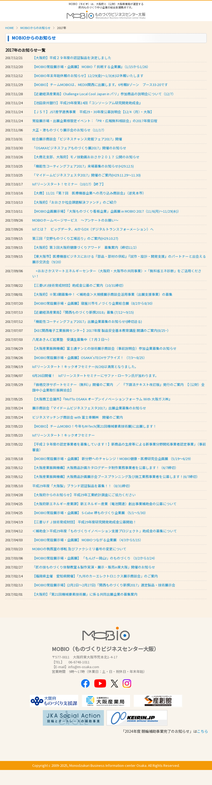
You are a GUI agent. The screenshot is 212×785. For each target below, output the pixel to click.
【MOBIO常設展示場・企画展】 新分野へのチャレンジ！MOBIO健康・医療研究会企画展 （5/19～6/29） (112, 458)
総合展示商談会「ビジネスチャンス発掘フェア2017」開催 (77, 138)
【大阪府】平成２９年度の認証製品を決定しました (71, 57)
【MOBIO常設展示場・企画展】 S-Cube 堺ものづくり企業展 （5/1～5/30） (90, 512)
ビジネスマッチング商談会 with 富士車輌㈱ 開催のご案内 (77, 417)
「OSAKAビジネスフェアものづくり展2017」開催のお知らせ (79, 147)
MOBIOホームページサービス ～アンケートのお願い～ (75, 220)
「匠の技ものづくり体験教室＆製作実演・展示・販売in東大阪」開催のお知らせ (93, 566)
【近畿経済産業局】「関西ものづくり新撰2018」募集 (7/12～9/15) (83, 312)
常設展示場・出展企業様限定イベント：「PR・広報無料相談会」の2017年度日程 (94, 120)
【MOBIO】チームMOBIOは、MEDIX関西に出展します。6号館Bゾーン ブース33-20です (100, 84)
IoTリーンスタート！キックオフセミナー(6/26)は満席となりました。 (85, 366)
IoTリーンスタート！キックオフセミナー (63, 435)
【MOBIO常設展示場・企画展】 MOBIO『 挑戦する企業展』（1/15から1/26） (91, 66)
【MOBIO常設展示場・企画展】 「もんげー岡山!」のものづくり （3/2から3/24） (94, 558)
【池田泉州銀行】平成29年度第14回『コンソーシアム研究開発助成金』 (87, 102)
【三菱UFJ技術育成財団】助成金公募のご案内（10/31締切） (79, 285)
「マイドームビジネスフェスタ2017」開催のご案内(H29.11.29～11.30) (86, 175)
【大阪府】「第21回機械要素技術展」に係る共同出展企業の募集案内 (84, 594)
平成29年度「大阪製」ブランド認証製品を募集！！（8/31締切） (82, 485)
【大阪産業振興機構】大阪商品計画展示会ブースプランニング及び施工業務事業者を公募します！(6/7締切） (116, 476)
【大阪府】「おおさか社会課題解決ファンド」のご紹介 (74, 202)
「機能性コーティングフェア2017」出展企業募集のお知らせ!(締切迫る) (87, 321)
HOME (9, 28)
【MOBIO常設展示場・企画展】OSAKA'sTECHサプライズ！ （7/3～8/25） (89, 357)
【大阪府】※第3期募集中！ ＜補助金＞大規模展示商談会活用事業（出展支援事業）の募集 (102, 294)
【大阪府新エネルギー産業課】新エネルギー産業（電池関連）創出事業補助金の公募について (104, 503)
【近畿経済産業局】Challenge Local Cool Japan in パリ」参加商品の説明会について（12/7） (104, 93)
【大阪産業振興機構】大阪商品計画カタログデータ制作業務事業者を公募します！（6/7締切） (105, 467)
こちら (202, 731)
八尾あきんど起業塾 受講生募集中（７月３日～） (71, 339)
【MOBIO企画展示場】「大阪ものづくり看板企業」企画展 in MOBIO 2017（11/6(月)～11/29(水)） (106, 211)
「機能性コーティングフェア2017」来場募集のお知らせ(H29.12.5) (83, 166)
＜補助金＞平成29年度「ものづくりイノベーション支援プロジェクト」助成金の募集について (104, 530)
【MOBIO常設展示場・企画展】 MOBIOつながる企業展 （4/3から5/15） (87, 539)
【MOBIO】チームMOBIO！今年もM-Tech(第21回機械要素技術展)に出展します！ (94, 426)
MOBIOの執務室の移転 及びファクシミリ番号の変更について (79, 548)
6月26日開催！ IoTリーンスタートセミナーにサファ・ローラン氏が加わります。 (95, 375)
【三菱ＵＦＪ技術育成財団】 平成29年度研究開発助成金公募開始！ (84, 521)
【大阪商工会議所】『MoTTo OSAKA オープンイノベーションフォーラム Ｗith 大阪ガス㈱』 (102, 398)
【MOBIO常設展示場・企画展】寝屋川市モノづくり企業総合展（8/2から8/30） (93, 303)
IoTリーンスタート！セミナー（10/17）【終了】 (68, 183)
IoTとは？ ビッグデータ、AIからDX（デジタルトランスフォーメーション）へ (93, 229)
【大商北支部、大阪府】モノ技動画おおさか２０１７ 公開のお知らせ (86, 156)
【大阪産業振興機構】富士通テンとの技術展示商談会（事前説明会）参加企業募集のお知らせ (104, 348)
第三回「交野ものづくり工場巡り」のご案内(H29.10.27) (75, 238)
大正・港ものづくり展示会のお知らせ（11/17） (69, 129)
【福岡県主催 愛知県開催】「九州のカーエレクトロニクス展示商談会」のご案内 (95, 575)
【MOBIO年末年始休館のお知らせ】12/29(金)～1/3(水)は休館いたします (88, 75)
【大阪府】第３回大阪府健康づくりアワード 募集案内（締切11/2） (85, 247)
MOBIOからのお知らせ (35, 28)
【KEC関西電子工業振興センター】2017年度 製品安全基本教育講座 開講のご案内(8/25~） (101, 330)
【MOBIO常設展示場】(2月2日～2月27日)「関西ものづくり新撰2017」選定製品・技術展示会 (103, 584)
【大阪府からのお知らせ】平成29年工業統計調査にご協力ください (84, 494)
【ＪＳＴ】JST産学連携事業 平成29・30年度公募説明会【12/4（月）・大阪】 (93, 111)
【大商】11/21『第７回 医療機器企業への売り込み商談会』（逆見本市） (89, 192)
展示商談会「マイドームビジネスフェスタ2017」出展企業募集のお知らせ (89, 407)
